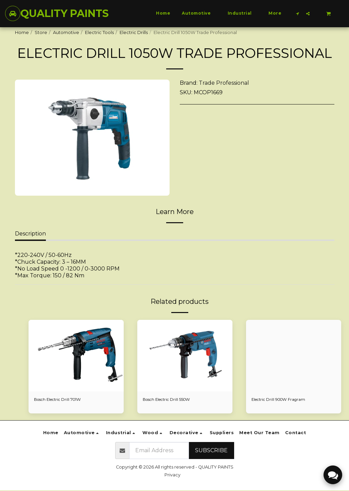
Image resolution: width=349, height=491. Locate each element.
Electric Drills (134, 32)
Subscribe (211, 451)
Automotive (66, 32)
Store (41, 32)
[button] (297, 13)
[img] (293, 355)
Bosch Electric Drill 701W (61, 400)
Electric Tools (99, 32)
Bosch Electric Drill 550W (170, 400)
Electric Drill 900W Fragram (281, 400)
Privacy (172, 475)
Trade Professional (224, 83)
